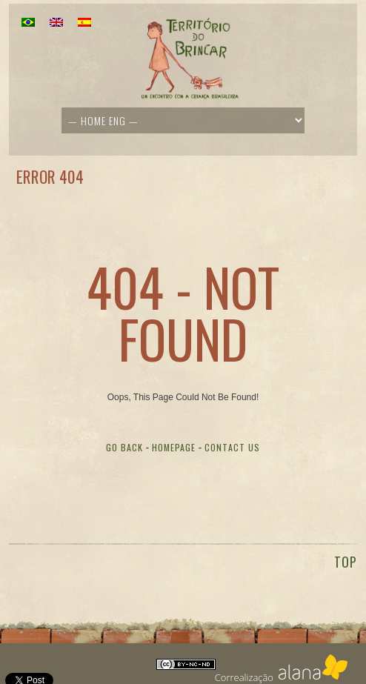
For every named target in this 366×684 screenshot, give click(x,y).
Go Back (124, 447)
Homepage (174, 447)
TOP (345, 561)
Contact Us (232, 447)
